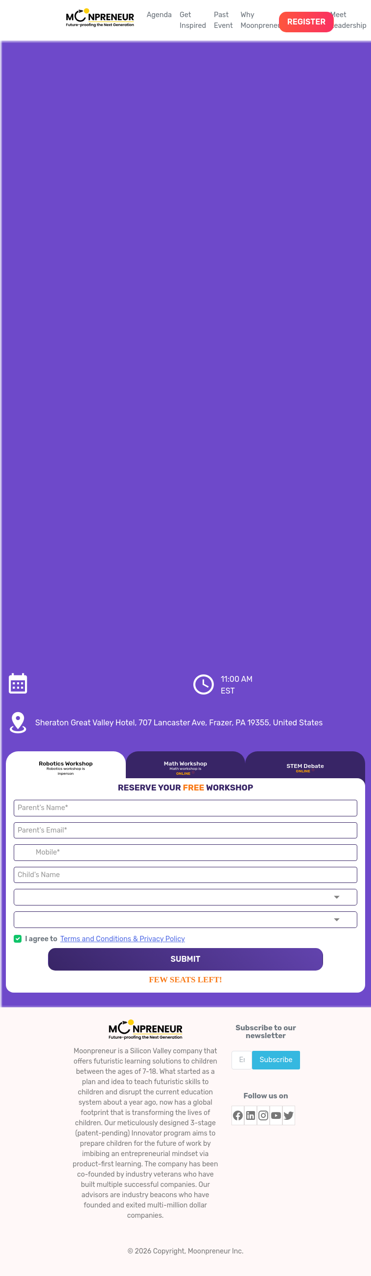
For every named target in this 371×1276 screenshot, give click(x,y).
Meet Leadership (348, 20)
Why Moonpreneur (263, 20)
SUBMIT (185, 959)
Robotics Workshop (66, 768)
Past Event (223, 20)
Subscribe (276, 1060)
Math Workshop (186, 768)
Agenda (159, 15)
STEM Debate (305, 768)
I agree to (35, 939)
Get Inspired (193, 20)
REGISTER (306, 21)
